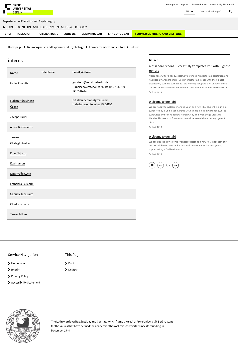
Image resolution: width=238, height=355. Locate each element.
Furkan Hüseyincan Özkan (22, 104)
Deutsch (73, 269)
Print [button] (71, 263)
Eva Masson (17, 163)
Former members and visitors (158, 34)
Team (7, 34)
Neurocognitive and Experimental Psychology (45, 26)
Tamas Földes (18, 214)
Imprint (184, 4)
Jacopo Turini (18, 117)
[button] (189, 11)
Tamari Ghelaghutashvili (20, 140)
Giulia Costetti (19, 83)
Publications (48, 34)
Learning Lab (92, 34)
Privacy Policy (198, 4)
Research (24, 34)
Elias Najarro (18, 153)
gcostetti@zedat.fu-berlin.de (90, 82)
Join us (70, 34)
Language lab (118, 34)
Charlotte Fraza (19, 204)
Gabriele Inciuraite (21, 194)
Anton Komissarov (21, 127)
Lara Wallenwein (20, 173)
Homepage (172, 4)
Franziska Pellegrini (22, 184)
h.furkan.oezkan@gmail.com (90, 100)
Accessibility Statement (221, 4)
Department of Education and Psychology (29, 21)
